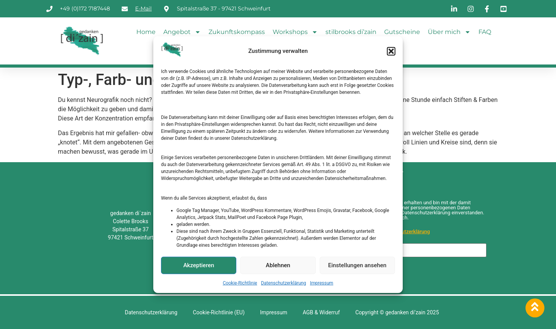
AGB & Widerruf (321, 312)
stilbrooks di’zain (350, 32)
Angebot (182, 32)
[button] (391, 51)
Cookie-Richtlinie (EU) (218, 312)
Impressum (321, 282)
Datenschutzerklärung (283, 282)
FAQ (484, 32)
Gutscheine (402, 32)
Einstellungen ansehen (357, 265)
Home (146, 32)
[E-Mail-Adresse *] (410, 250)
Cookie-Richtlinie (240, 282)
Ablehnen (278, 265)
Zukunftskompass (236, 32)
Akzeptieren (198, 265)
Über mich (449, 32)
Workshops (295, 32)
